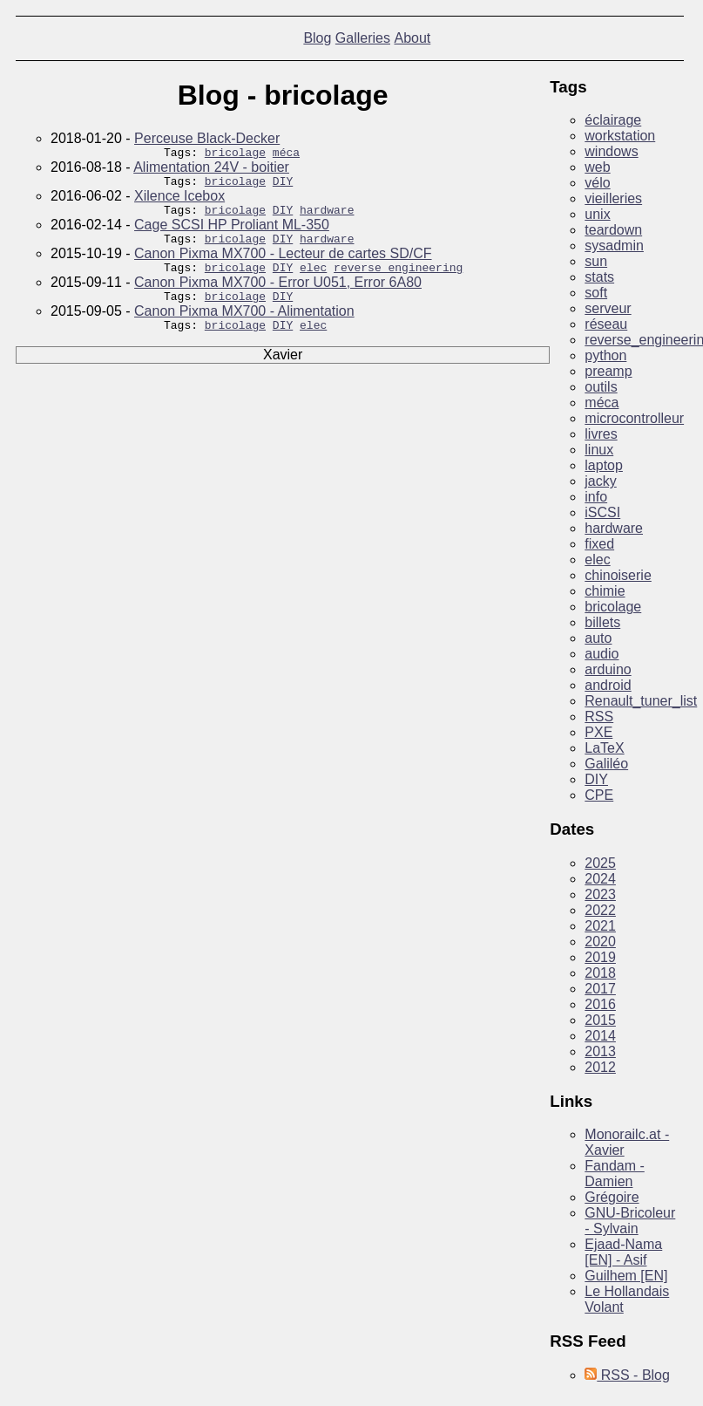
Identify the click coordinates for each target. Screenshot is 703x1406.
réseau (606, 324)
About (412, 38)
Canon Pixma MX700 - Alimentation (244, 326)
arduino (608, 669)
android (608, 685)
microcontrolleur (634, 418)
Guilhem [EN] (626, 1275)
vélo (597, 182)
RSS (599, 716)
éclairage (613, 120)
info (596, 496)
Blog (317, 38)
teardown (613, 229)
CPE (599, 795)
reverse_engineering (398, 280)
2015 (600, 1020)
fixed (599, 543)
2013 (600, 1051)
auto (598, 638)
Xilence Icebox (179, 201)
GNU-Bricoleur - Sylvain (630, 1220)
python (605, 355)
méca (286, 154)
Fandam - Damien (614, 1173)
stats (599, 277)
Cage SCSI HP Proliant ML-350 (231, 232)
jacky (600, 481)
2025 (600, 863)
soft (596, 292)
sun (596, 261)
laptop (604, 465)
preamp (608, 371)
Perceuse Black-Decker (207, 138)
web (597, 167)
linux (599, 449)
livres (601, 434)
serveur (608, 308)
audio (602, 653)
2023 (600, 894)
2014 (600, 1035)
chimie (605, 591)
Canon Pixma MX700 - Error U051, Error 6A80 (278, 295)
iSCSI (602, 512)
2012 (600, 1067)
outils (601, 386)
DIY (283, 186)
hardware (327, 217)
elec (313, 280)
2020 (600, 941)
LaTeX (604, 748)
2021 (600, 925)
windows (611, 151)
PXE (598, 732)
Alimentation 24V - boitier (211, 169)
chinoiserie (618, 575)
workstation (620, 135)
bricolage (235, 154)
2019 (600, 957)
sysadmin (614, 245)
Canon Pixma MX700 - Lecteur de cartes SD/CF (282, 263)
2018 (600, 973)
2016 (600, 1004)
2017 (600, 988)
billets (602, 622)
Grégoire (612, 1197)
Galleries (362, 38)
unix (597, 214)
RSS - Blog (627, 1375)
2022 (600, 910)
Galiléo (606, 763)
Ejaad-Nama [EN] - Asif (623, 1252)
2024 (600, 878)
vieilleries (613, 198)
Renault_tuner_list (641, 700)
